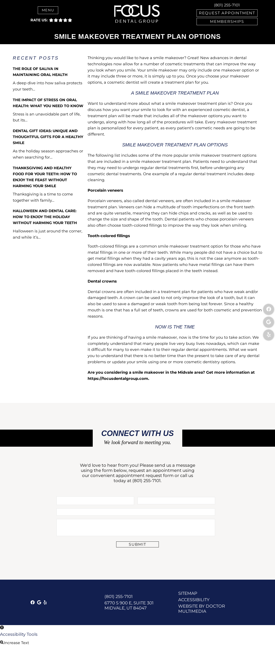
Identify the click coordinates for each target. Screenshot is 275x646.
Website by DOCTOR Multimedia (201, 609)
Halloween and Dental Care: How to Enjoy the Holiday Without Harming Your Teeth (45, 217)
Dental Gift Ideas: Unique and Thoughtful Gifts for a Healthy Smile (48, 137)
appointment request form (145, 475)
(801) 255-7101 (227, 5)
